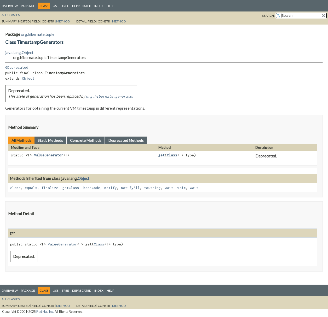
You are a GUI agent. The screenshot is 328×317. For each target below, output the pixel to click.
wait (169, 188)
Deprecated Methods (126, 140)
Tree (65, 6)
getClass (70, 188)
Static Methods (50, 140)
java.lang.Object (19, 52)
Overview (10, 6)
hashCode (91, 188)
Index (98, 6)
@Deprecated (16, 67)
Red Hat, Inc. (45, 312)
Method (63, 21)
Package (28, 6)
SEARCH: (268, 15)
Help (110, 6)
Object (28, 78)
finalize (50, 188)
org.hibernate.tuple (37, 34)
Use (56, 6)
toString (152, 188)
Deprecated (81, 6)
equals (31, 188)
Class (172, 155)
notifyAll (130, 188)
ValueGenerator (48, 155)
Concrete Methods (85, 140)
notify (110, 188)
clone (15, 188)
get (161, 155)
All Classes (11, 15)
